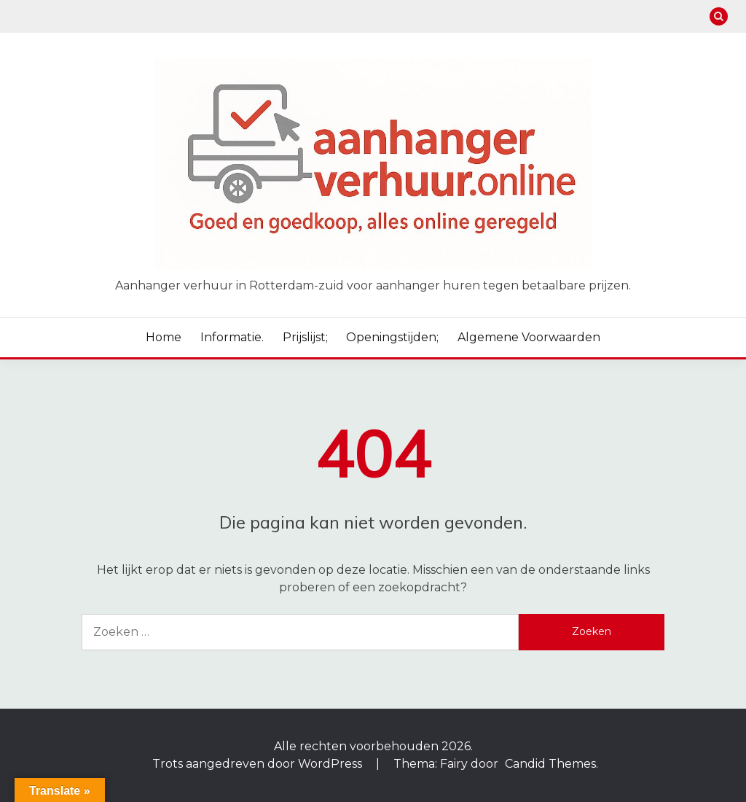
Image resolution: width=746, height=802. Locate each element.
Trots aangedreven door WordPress (258, 764)
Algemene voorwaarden (529, 337)
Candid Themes (550, 764)
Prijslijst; (305, 337)
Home (163, 337)
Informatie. (232, 337)
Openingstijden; (392, 337)
